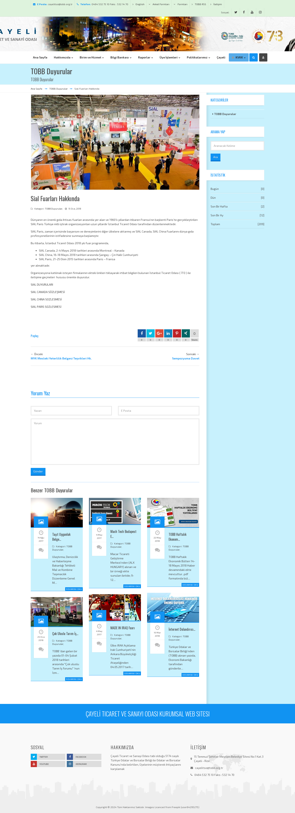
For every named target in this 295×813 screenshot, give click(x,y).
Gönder (38, 471)
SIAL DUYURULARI (42, 284)
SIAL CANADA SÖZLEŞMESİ (48, 292)
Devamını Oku (74, 589)
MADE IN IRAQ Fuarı (122, 627)
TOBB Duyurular (58, 88)
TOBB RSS (199, 4)
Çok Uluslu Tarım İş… (65, 633)
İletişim (216, 4)
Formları (180, 4)
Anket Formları (159, 4)
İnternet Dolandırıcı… (182, 629)
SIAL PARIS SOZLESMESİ (46, 306)
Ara (215, 157)
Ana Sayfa (37, 88)
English (138, 4)
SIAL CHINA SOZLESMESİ (46, 299)
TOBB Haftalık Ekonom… (177, 537)
